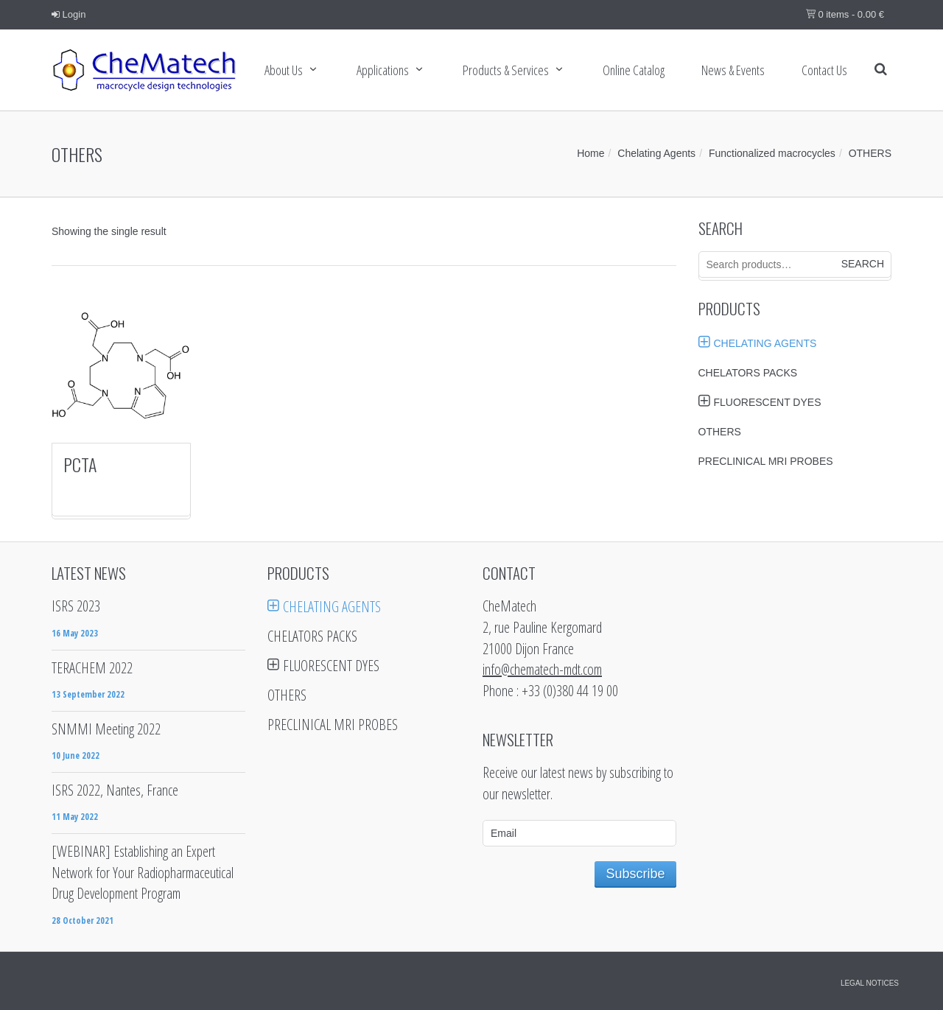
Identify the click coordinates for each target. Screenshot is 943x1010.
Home (590, 153)
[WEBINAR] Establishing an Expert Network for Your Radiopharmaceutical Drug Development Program (143, 872)
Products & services (506, 70)
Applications (383, 70)
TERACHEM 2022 (92, 668)
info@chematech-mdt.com (542, 669)
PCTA (80, 464)
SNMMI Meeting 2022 (106, 729)
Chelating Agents (656, 153)
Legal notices (870, 983)
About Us (283, 70)
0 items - (845, 14)
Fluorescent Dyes (767, 402)
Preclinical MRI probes (765, 461)
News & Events (733, 70)
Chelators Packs (748, 373)
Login (68, 14)
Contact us (824, 70)
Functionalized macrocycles (772, 153)
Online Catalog (634, 70)
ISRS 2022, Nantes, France (115, 790)
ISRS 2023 (76, 606)
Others (719, 432)
